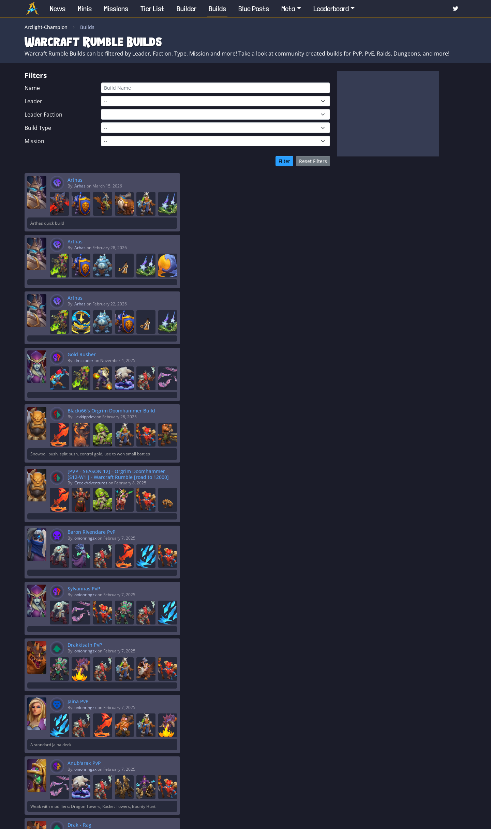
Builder (186, 8)
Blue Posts (253, 8)
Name (32, 88)
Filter (284, 161)
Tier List (152, 8)
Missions (116, 8)
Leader (33, 101)
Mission (34, 141)
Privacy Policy (271, 817)
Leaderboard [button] (331, 8)
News (57, 8)
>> (298, 771)
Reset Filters (313, 161)
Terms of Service (309, 817)
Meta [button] (288, 8)
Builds (217, 8)
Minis (85, 8)
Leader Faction (43, 114)
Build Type (38, 127)
